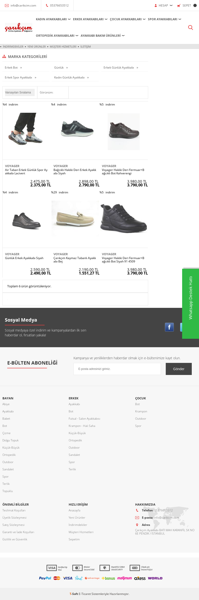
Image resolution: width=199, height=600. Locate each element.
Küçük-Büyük (11, 447)
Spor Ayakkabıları (162, 19)
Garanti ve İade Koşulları (18, 532)
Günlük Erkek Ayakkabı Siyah (24, 258)
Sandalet (8, 469)
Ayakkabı (8, 411)
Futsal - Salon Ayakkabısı (84, 418)
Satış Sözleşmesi (13, 525)
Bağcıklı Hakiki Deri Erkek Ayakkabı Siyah (74, 171)
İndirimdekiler (13, 46)
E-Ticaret (85, 594)
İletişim (85, 46)
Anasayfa (74, 510)
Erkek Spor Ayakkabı (19, 77)
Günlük (59, 67)
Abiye (6, 404)
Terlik (6, 484)
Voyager (12, 166)
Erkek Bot (11, 67)
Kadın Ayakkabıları (51, 19)
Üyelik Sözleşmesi (14, 517)
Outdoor (7, 462)
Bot (4, 426)
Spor (5, 476)
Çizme (6, 433)
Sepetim (74, 539)
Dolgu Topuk (10, 440)
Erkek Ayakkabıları (88, 19)
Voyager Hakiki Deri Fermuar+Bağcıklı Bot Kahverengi (123, 171)
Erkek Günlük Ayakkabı (119, 67)
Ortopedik (9, 455)
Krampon (141, 411)
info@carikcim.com (23, 5)
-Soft (74, 594)
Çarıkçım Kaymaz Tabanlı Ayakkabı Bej (74, 259)
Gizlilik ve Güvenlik (14, 539)
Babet (6, 418)
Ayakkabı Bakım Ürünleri (101, 36)
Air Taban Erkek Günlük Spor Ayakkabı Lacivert (26, 171)
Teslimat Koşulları (14, 510)
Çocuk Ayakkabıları (126, 19)
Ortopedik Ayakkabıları (55, 36)
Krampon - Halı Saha (82, 426)
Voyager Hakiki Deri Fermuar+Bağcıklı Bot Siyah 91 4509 (123, 259)
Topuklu (7, 491)
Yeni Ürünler (36, 46)
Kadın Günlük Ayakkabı (69, 77)
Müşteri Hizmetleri (63, 46)
